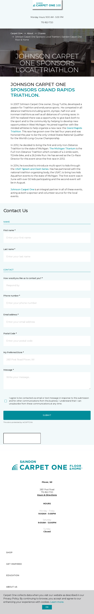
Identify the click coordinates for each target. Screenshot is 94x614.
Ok (47, 607)
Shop (9, 552)
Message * (8, 370)
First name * (9, 230)
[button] (83, 5)
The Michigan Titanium (62, 148)
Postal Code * (10, 333)
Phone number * (11, 296)
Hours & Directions (47, 495)
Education (12, 575)
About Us (11, 587)
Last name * (9, 249)
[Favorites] (86, 5)
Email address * (11, 315)
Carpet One (16, 33)
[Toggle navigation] (4, 6)
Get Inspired (14, 564)
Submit (47, 415)
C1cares (42, 33)
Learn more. (57, 602)
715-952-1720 (47, 22)
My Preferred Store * (13, 352)
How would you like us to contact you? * (23, 278)
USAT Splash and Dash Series (32, 169)
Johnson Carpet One (22, 189)
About (30, 33)
